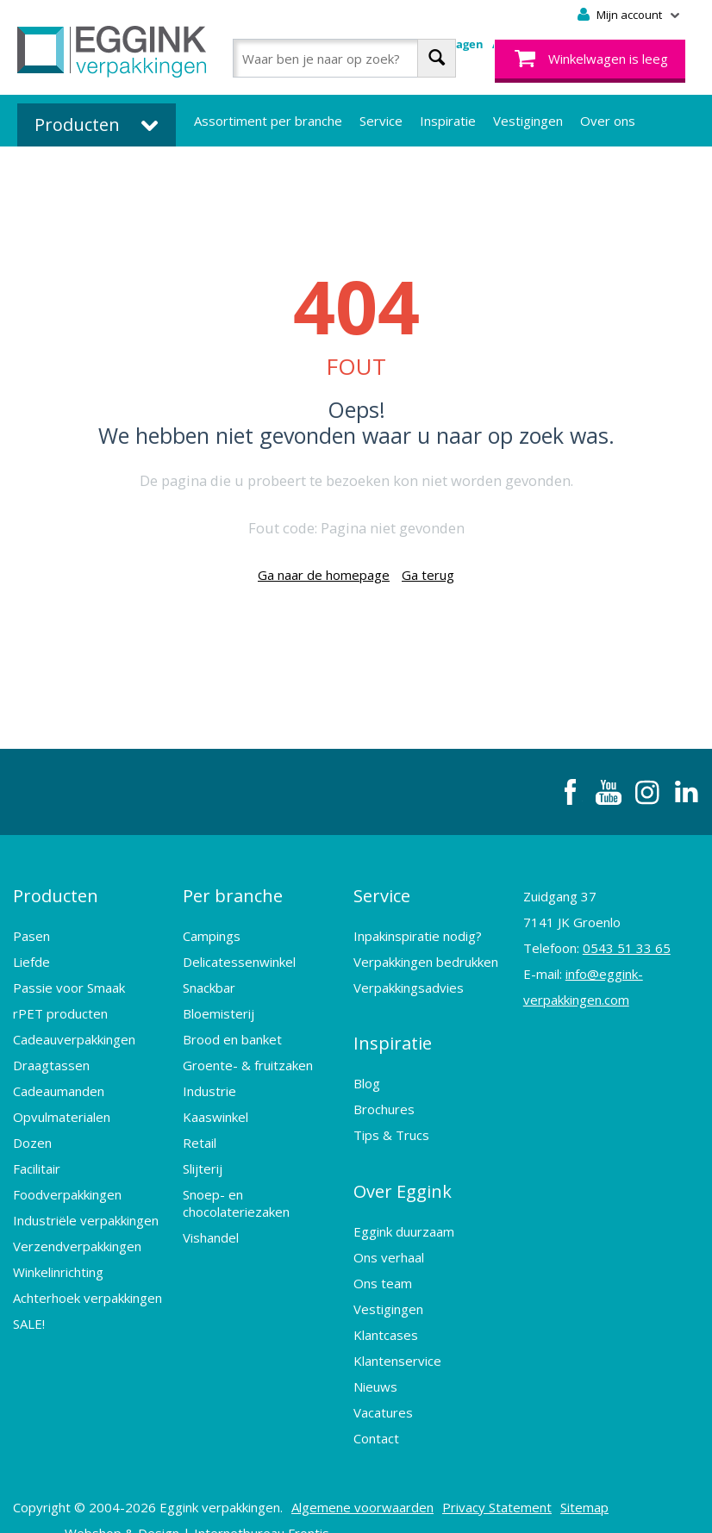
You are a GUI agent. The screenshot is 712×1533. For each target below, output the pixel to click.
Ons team (382, 1253)
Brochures (384, 1089)
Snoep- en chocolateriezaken (236, 1192)
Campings (211, 925)
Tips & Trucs (391, 1115)
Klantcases (385, 1304)
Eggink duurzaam (403, 1201)
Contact (376, 1408)
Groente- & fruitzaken (248, 1054)
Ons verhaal (388, 1227)
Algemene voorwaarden (362, 1477)
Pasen (31, 925)
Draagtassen (51, 1054)
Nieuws (375, 1356)
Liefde (31, 951)
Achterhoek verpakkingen (87, 1287)
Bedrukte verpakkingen (262, 172)
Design (158, 1502)
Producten (55, 890)
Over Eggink (402, 1166)
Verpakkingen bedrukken (425, 951)
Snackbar (209, 977)
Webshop (93, 1502)
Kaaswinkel (215, 1106)
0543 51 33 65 (627, 948)
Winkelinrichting (58, 1261)
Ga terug (428, 574)
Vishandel (211, 1227)
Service (381, 120)
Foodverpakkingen (67, 1184)
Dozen (32, 1132)
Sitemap (584, 1477)
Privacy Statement (497, 1477)
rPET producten (60, 1003)
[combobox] (345, 58)
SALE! (29, 1313)
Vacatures (383, 1382)
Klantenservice (397, 1330)
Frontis (308, 1502)
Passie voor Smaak (69, 977)
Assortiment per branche (268, 120)
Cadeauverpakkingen (74, 1029)
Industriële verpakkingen (86, 1209)
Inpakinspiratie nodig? (417, 925)
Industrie (209, 1080)
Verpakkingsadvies (408, 977)
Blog (366, 1063)
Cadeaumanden (58, 1080)
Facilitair (36, 1158)
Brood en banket (232, 1029)
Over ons (607, 120)
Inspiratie (448, 120)
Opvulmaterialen (61, 1106)
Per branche (233, 890)
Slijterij (202, 1158)
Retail (199, 1132)
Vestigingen (528, 120)
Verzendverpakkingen (77, 1235)
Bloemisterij (218, 1003)
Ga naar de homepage (324, 574)
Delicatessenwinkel (239, 951)
